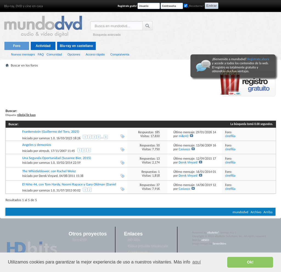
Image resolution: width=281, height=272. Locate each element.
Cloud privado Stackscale (148, 246)
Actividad (43, 46)
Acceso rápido (95, 54)
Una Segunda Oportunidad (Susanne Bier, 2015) (56, 158)
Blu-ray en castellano (76, 46)
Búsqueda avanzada (106, 34)
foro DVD (79, 240)
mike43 (184, 136)
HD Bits (134, 240)
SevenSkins (219, 243)
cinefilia (230, 136)
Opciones (74, 54)
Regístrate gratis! (127, 6)
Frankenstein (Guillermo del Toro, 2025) (50, 131)
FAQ (41, 54)
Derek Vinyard (188, 162)
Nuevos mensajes (23, 54)
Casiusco (184, 149)
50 (158, 145)
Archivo (256, 212)
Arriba (267, 212)
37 (158, 185)
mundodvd (240, 212)
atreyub (44, 151)
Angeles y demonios (36, 145)
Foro (17, 46)
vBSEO (205, 240)
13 (158, 158)
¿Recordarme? (194, 6)
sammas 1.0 (47, 138)
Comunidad (54, 54)
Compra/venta (119, 54)
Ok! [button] (250, 262)
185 (157, 132)
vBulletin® (213, 232)
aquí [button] (196, 262)
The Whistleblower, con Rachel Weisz (49, 171)
